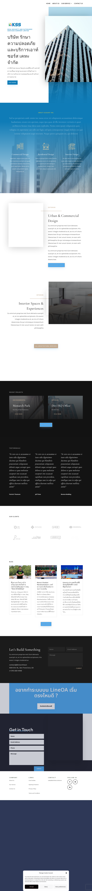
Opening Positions (34, 867)
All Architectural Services (46, 346)
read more (18, 479)
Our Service (65, 3)
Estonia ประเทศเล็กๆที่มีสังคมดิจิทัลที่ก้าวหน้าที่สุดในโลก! (71, 667)
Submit (79, 750)
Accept (32, 886)
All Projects (46, 490)
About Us (55, 3)
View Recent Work (56, 265)
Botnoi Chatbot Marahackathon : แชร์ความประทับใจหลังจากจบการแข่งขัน (45, 668)
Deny (46, 886)
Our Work (12, 82)
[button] (66, 873)
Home (48, 3)
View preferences (60, 886)
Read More (46, 706)
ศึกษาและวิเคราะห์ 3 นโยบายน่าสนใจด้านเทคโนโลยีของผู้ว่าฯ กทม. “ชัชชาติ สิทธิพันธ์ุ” (20, 668)
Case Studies (32, 863)
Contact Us (78, 3)
